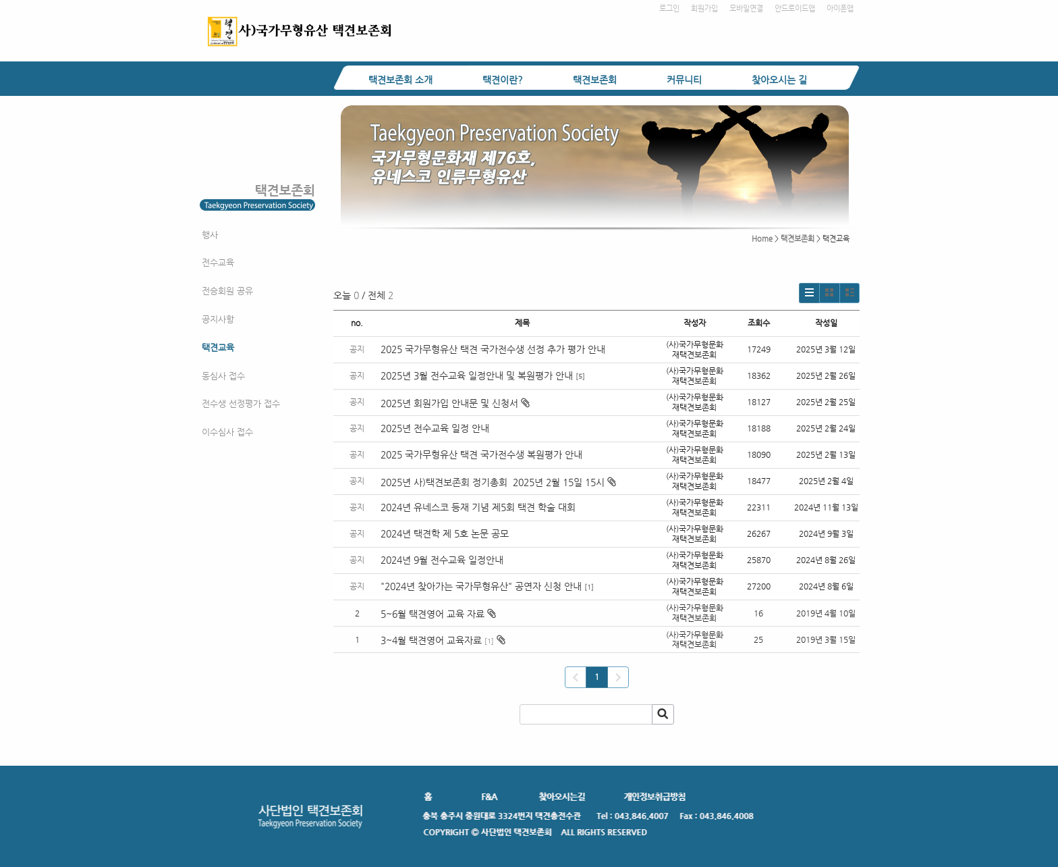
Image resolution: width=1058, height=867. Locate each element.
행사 (210, 235)
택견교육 (218, 347)
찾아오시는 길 (779, 79)
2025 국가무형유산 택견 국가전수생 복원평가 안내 (481, 454)
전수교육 (218, 262)
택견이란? (502, 79)
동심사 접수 (223, 376)
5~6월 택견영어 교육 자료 (432, 613)
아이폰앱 (840, 8)
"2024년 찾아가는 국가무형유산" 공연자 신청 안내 (481, 586)
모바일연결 (746, 8)
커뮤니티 (684, 79)
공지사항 (218, 319)
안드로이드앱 (795, 8)
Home (762, 238)
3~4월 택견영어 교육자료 (431, 640)
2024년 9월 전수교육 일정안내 (442, 559)
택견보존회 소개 (400, 79)
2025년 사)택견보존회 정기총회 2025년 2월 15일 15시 (498, 482)
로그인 (669, 8)
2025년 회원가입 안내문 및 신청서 (455, 403)
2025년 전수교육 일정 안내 (436, 428)
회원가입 (704, 8)
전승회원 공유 (227, 291)
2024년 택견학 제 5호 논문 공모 (445, 533)
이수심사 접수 (227, 432)
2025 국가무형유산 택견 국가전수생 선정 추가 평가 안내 (493, 349)
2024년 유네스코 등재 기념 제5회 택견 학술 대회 (478, 507)
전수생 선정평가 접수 (241, 403)
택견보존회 (595, 79)
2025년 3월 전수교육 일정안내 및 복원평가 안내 (477, 375)
